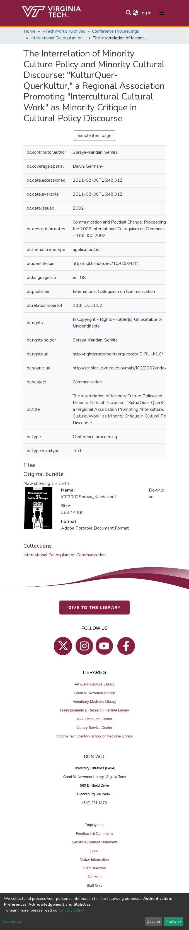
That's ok (173, 921)
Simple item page (94, 135)
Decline (153, 921)
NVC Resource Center (94, 719)
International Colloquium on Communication (58, 38)
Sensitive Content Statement (94, 842)
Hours (94, 851)
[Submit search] (128, 13)
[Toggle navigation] (162, 12)
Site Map (95, 877)
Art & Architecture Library (94, 684)
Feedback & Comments (94, 833)
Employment (94, 825)
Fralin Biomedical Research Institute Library (94, 710)
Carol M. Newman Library (94, 693)
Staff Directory (94, 868)
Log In (145, 13)
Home (30, 31)
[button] (135, 13)
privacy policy (72, 910)
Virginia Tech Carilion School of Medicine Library (94, 736)
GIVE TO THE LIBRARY (94, 607)
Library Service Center (94, 727)
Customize (13, 921)
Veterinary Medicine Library (94, 701)
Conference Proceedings (115, 31)
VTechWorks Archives (63, 31)
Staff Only (94, 885)
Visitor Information (94, 859)
